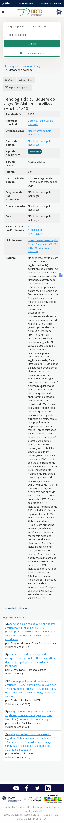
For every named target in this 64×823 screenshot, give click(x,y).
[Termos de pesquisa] (32, 26)
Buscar (32, 44)
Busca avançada (32, 53)
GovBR (6, 3)
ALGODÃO (34, 226)
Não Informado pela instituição (39, 132)
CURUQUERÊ (36, 230)
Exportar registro (18, 87)
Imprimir (27, 80)
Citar (11, 80)
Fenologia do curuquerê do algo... (24, 66)
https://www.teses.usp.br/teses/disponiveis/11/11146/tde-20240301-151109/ (43, 245)
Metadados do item (17, 608)
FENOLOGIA (35, 233)
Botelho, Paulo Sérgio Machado (40, 122)
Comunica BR (26, 4)
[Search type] (32, 35)
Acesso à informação (51, 4)
